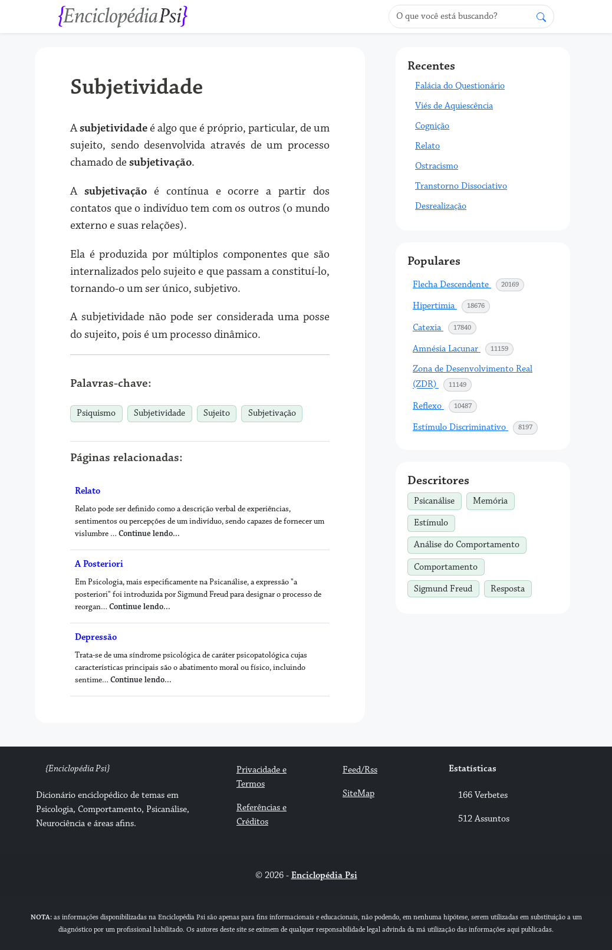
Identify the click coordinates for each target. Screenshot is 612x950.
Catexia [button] (445, 327)
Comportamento (449, 565)
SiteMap (358, 793)
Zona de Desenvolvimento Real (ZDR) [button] (472, 377)
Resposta (511, 587)
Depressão (96, 637)
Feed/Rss (360, 769)
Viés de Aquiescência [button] (454, 105)
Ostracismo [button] (436, 166)
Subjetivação (272, 413)
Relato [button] (427, 146)
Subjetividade (159, 413)
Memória (493, 499)
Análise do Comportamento (470, 544)
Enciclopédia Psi (324, 875)
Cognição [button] (432, 126)
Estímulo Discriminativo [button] (475, 427)
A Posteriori (99, 564)
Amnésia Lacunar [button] (463, 349)
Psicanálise (437, 499)
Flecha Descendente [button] (469, 284)
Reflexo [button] (445, 406)
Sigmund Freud (446, 587)
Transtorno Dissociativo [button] (461, 186)
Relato (87, 491)
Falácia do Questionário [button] (460, 85)
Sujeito (216, 413)
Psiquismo (96, 413)
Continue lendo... (149, 533)
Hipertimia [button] (452, 306)
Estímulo (434, 522)
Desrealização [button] (440, 206)
